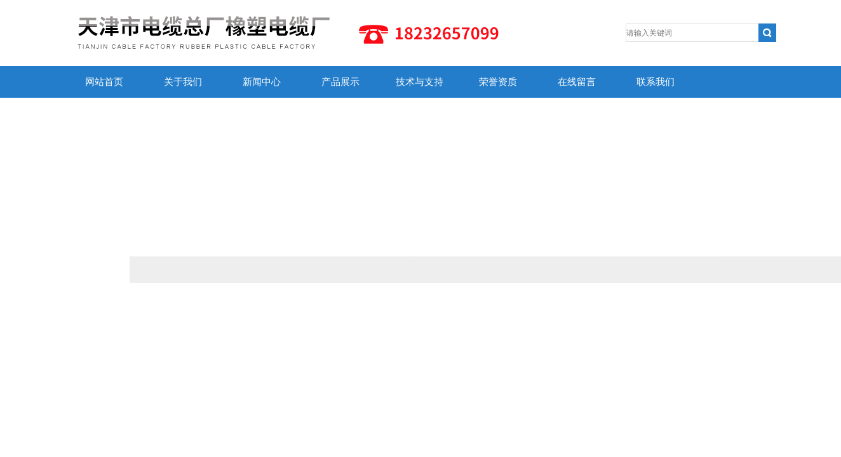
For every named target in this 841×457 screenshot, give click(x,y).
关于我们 (183, 82)
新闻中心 (262, 82)
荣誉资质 (498, 82)
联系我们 (655, 82)
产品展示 (340, 82)
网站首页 (104, 82)
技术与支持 (419, 82)
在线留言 (577, 82)
